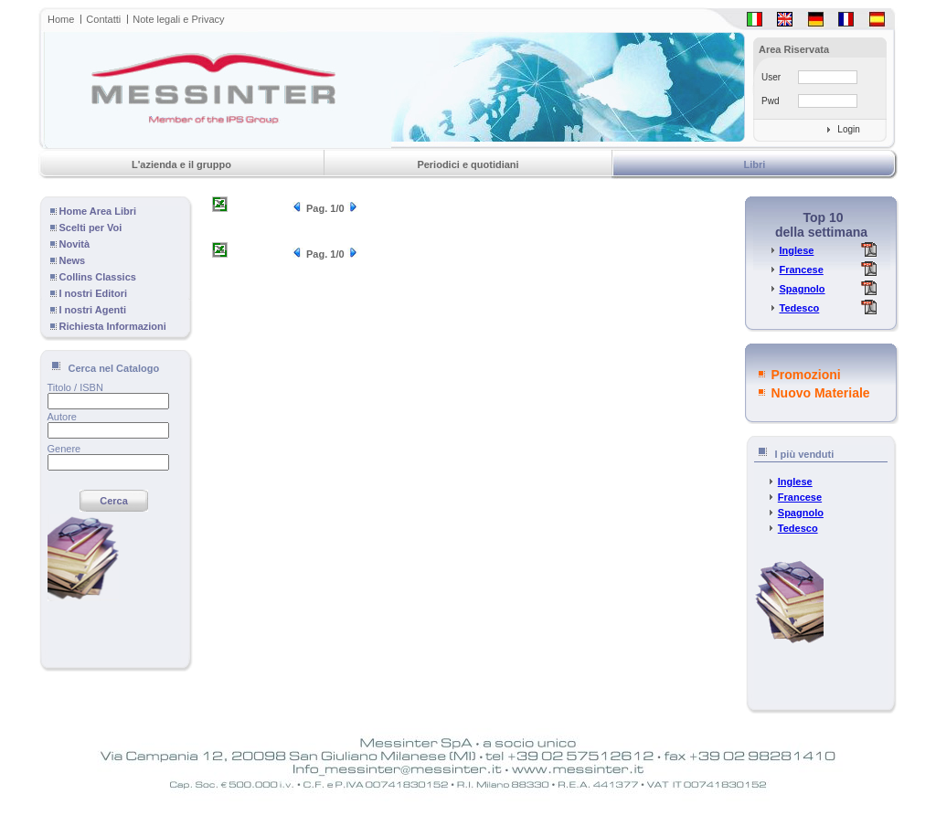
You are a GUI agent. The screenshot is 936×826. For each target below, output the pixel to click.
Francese (801, 269)
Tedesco (799, 307)
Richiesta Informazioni (112, 326)
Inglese (796, 250)
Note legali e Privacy (178, 19)
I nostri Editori (93, 293)
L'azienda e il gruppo (181, 164)
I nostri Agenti (93, 309)
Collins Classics (97, 276)
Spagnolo (801, 288)
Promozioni (806, 374)
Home (61, 19)
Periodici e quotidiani (467, 164)
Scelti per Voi (90, 227)
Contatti (103, 19)
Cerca (114, 500)
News (72, 260)
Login (848, 129)
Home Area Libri (98, 211)
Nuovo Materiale (820, 393)
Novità (74, 243)
